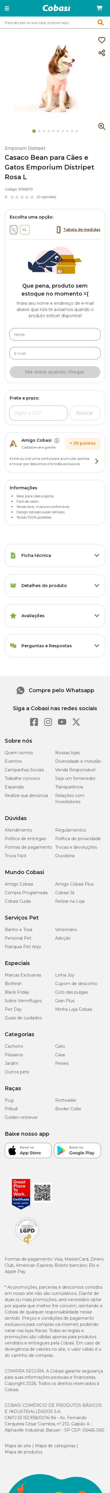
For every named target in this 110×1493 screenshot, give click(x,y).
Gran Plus (65, 1000)
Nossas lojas (67, 752)
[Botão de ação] (96, 461)
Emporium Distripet (25, 148)
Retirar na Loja (69, 901)
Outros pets (17, 1072)
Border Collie (68, 1108)
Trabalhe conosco (22, 778)
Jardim (11, 1063)
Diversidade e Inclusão (78, 761)
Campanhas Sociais (24, 769)
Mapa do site (18, 1445)
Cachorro (14, 1046)
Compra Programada (26, 892)
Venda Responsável (75, 769)
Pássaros (14, 1054)
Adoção (63, 938)
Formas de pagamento (28, 847)
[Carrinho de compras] (99, 8)
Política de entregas (25, 838)
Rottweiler (66, 1100)
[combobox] (55, 22)
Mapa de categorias (55, 1445)
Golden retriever (21, 1117)
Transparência (69, 787)
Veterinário (66, 929)
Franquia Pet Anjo (23, 946)
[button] (7, 8)
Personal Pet (18, 938)
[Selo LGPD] (27, 1244)
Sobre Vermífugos (23, 1000)
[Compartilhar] (101, 53)
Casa (60, 1054)
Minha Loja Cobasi (73, 1009)
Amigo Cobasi (19, 884)
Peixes (62, 1063)
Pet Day (13, 1009)
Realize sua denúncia (26, 795)
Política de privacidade (78, 838)
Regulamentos (70, 830)
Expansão (14, 787)
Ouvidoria (65, 855)
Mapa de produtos (23, 1452)
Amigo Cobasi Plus (74, 884)
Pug (9, 1100)
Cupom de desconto (76, 983)
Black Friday (17, 992)
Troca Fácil (15, 855)
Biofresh (13, 983)
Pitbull (11, 1108)
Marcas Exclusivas (23, 975)
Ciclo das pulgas (71, 992)
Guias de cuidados (23, 1018)
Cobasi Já (64, 892)
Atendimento (18, 830)
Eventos (13, 761)
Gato (60, 1046)
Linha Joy (65, 975)
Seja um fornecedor (75, 778)
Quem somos (19, 752)
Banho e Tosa (18, 929)
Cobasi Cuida (18, 901)
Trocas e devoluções (76, 847)
